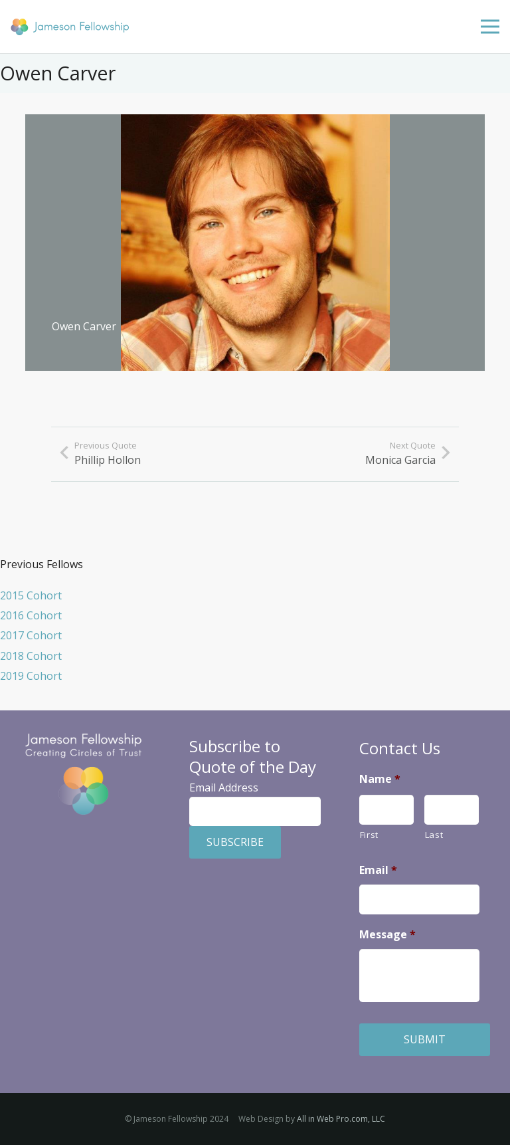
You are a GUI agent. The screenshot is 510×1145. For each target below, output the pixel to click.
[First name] (386, 810)
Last (434, 835)
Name (379, 779)
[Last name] (451, 810)
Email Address (223, 787)
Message (387, 935)
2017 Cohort (31, 635)
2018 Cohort (31, 656)
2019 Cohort (31, 676)
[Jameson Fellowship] (70, 27)
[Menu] (490, 26)
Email (378, 870)
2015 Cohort (31, 595)
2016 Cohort (31, 615)
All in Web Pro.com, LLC (341, 1118)
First (369, 835)
